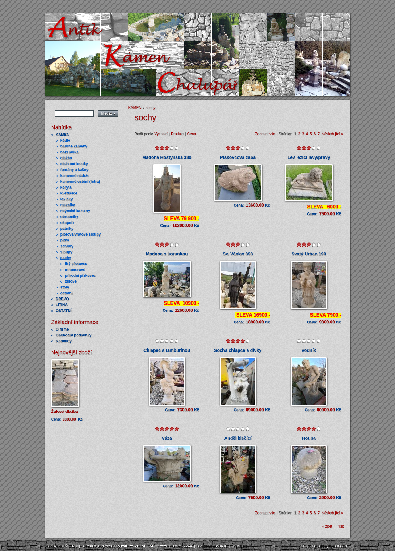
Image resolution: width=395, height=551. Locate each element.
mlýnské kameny (75, 211)
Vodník (308, 350)
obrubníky (69, 217)
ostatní (66, 293)
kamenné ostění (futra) (80, 181)
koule (65, 140)
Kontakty (64, 341)
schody (66, 246)
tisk (341, 526)
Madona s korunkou (167, 253)
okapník (67, 222)
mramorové (75, 269)
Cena (191, 134)
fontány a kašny (74, 170)
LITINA (62, 305)
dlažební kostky (74, 164)
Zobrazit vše (265, 134)
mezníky (67, 205)
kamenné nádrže (74, 175)
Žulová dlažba (64, 411)
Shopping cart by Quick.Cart (324, 546)
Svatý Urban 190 (309, 253)
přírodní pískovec (80, 275)
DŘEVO (62, 299)
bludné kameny (73, 146)
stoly (64, 287)
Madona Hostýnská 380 (166, 157)
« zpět (327, 526)
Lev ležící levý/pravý (308, 157)
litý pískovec (76, 264)
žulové (71, 281)
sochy (65, 258)
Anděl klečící (238, 438)
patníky (66, 228)
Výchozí (161, 134)
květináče (68, 193)
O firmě (62, 329)
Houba (309, 438)
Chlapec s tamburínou (166, 350)
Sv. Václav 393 (237, 253)
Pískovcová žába (238, 157)
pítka (64, 240)
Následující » (332, 134)
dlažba (66, 158)
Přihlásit (240, 546)
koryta (66, 187)
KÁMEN (62, 134)
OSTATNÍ (64, 311)
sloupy (66, 252)
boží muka (69, 152)
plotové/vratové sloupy (80, 234)
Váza (167, 438)
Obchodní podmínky (74, 335)
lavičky (66, 199)
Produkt (177, 134)
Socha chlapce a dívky (238, 350)
